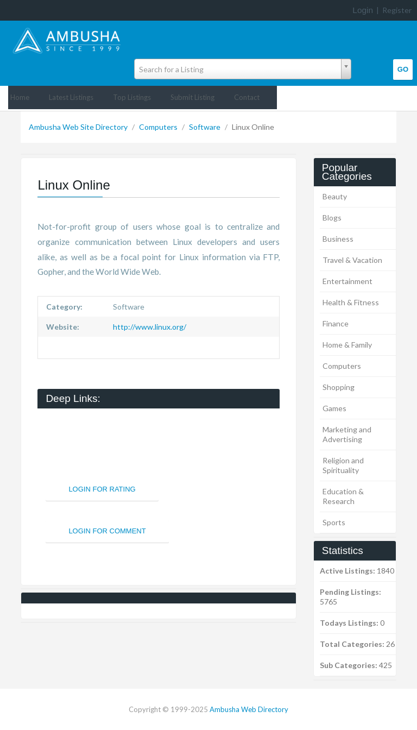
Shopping (339, 387)
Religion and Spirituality (343, 465)
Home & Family (347, 344)
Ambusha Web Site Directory (79, 126)
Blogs (332, 217)
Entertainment (347, 281)
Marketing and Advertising (347, 434)
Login (362, 10)
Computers (159, 126)
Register (397, 10)
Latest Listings (71, 97)
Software (205, 126)
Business (338, 238)
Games (334, 408)
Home (19, 97)
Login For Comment (107, 531)
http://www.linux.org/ (148, 326)
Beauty (335, 196)
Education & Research (343, 496)
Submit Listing (192, 97)
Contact (247, 97)
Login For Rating (101, 489)
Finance (336, 323)
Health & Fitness (351, 302)
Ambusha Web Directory (249, 709)
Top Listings (132, 97)
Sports (334, 522)
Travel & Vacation (352, 260)
